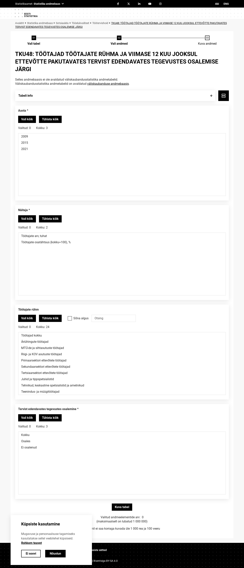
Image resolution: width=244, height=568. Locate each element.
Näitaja (23, 210)
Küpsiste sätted (97, 550)
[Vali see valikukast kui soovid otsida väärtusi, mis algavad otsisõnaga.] (70, 318)
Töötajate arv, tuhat (122, 236)
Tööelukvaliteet (80, 23)
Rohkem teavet (31, 543)
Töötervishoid (100, 23)
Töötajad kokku (122, 335)
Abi (217, 3)
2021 (122, 149)
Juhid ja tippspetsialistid (122, 379)
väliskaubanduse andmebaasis (108, 83)
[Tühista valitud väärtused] (50, 119)
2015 (122, 143)
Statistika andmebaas (40, 23)
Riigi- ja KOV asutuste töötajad (122, 354)
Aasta (22, 110)
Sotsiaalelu (62, 23)
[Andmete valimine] (119, 41)
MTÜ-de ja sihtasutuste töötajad (122, 348)
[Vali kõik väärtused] (27, 119)
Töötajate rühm (28, 309)
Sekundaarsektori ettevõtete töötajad (122, 367)
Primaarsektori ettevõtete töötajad (122, 360)
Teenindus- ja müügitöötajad (122, 392)
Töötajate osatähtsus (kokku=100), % (122, 242)
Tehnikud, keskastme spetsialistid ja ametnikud (122, 385)
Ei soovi (31, 553)
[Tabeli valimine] (33, 41)
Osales (122, 441)
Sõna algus (81, 318)
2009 (122, 136)
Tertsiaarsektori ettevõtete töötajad (122, 373)
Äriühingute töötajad (122, 342)
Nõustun (55, 553)
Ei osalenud (122, 447)
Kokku (122, 435)
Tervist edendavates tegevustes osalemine (47, 409)
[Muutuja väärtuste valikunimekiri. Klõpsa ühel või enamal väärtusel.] (122, 164)
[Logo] (26, 13)
